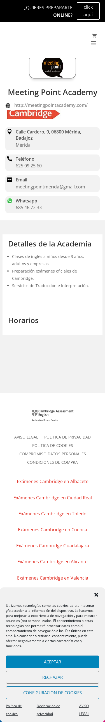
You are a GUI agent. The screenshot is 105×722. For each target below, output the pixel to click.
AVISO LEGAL (26, 437)
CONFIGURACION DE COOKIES (52, 692)
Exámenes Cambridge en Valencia (52, 578)
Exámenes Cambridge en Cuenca (52, 530)
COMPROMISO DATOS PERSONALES (52, 454)
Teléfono (25, 159)
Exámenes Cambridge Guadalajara (52, 546)
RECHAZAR (52, 677)
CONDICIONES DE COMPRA (52, 462)
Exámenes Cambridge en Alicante (52, 562)
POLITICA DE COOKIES (52, 446)
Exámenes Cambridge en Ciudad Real (52, 498)
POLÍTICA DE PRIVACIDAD (67, 437)
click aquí (88, 11)
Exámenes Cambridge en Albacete (52, 481)
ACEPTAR (52, 662)
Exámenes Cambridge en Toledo (52, 514)
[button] (96, 595)
